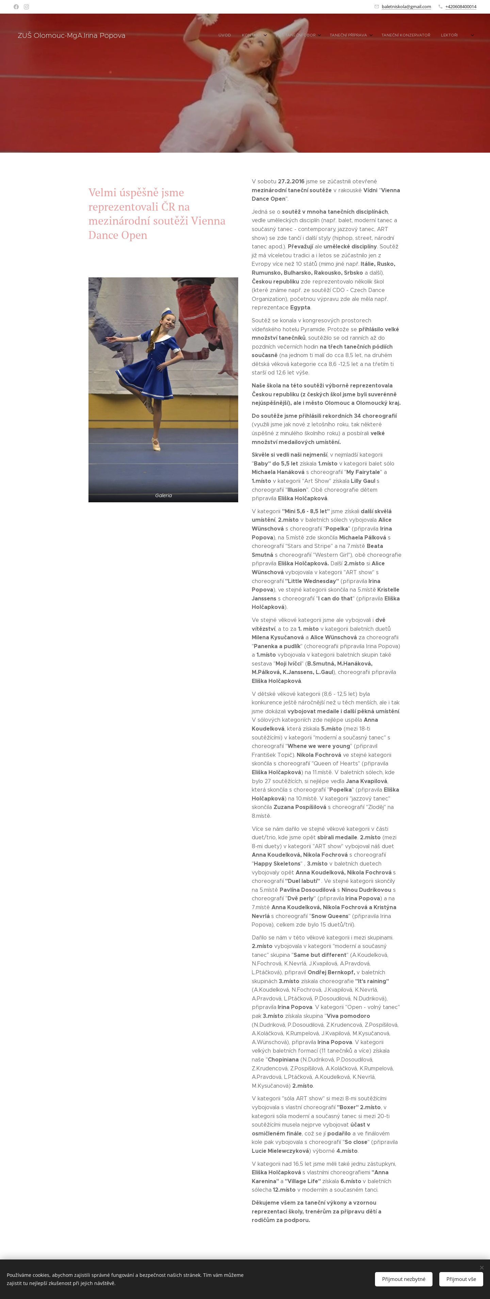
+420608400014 (460, 6)
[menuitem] (283, 35)
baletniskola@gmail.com (406, 6)
